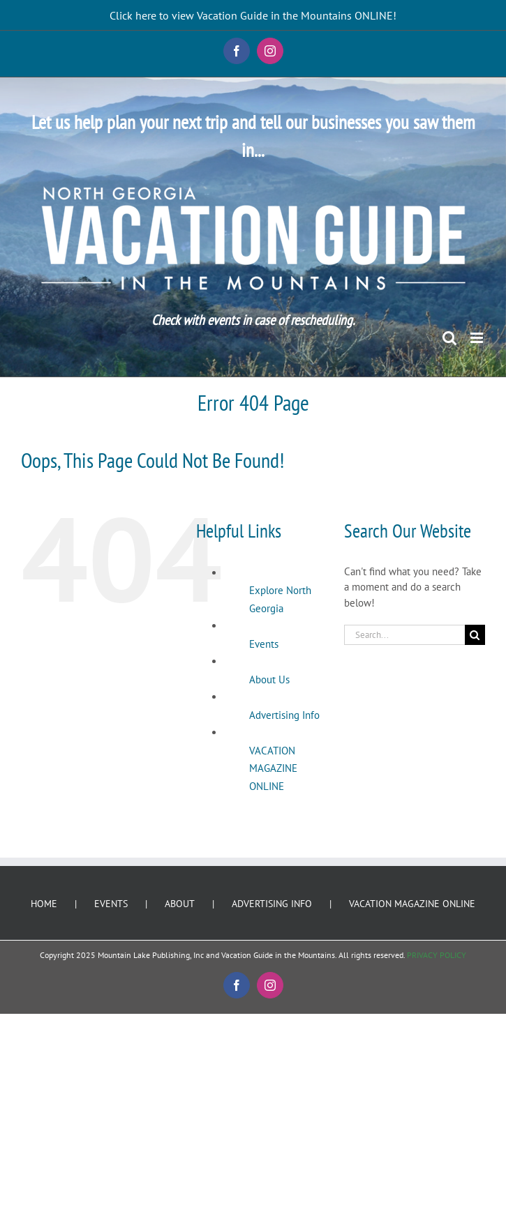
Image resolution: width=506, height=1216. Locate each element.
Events (263, 644)
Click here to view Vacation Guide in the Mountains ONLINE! (253, 15)
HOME (44, 903)
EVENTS (111, 903)
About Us (269, 679)
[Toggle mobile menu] (477, 337)
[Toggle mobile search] (449, 337)
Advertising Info (284, 715)
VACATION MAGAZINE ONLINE (273, 768)
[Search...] (404, 635)
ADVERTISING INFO (272, 903)
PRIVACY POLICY (436, 955)
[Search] (475, 635)
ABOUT (180, 903)
